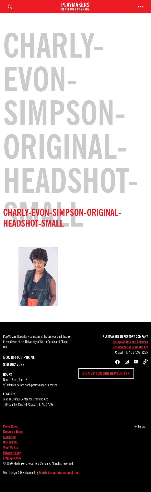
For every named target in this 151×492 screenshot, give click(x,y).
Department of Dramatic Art (130, 351)
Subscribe (9, 441)
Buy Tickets (10, 446)
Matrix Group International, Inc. (59, 477)
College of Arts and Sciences (130, 346)
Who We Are (10, 452)
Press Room (10, 431)
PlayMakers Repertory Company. (32, 468)
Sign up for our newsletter (106, 378)
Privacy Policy (12, 457)
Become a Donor (13, 436)
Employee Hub (12, 462)
